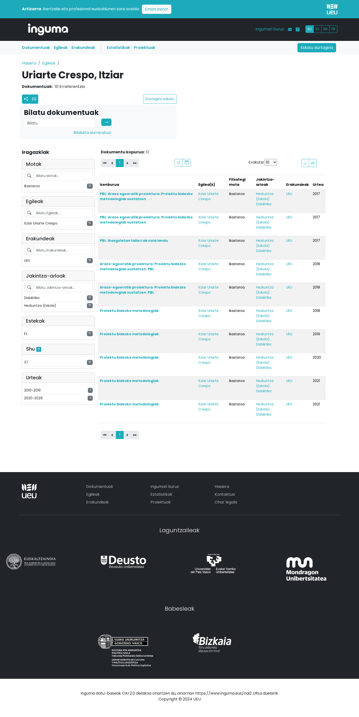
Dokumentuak (36, 47)
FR (333, 29)
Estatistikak (118, 47)
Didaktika (263, 204)
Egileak (61, 47)
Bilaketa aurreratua (92, 132)
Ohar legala (226, 502)
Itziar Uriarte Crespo (208, 196)
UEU (289, 193)
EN (325, 29)
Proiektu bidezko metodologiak (129, 310)
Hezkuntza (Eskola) (265, 196)
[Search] (59, 123)
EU (310, 29)
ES (317, 29)
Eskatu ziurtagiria (317, 47)
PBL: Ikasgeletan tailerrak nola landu (134, 240)
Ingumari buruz (270, 29)
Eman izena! (156, 9)
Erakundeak (83, 47)
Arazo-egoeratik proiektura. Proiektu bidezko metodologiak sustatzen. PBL (143, 266)
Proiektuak (144, 47)
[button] (34, 99)
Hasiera (29, 63)
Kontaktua (225, 494)
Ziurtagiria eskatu (160, 98)
